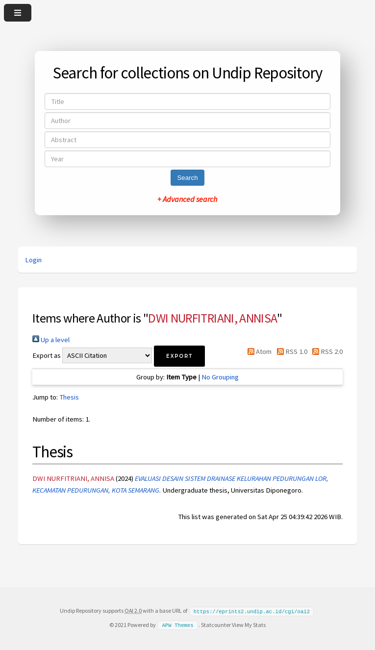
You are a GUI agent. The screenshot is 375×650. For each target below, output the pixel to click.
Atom (258, 351)
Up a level (51, 339)
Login (33, 259)
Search (187, 177)
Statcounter (216, 624)
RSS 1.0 (290, 351)
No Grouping (220, 377)
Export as (46, 355)
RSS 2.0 (326, 351)
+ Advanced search (187, 199)
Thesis (69, 397)
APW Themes (177, 624)
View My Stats (249, 624)
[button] (179, 356)
